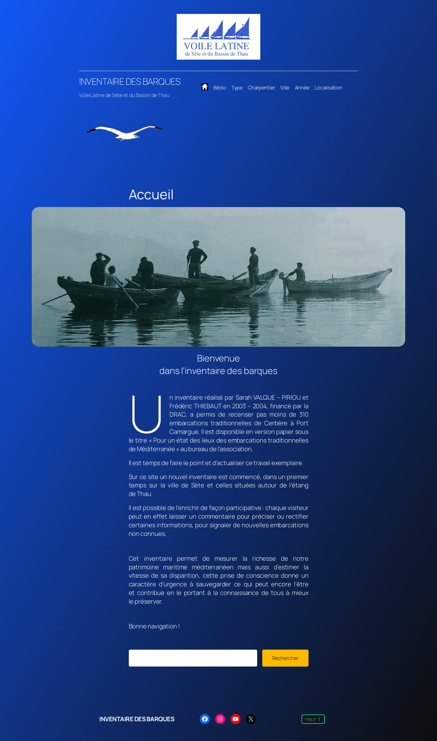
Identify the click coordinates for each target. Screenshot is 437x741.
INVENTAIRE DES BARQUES (129, 81)
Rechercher (285, 658)
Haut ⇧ (313, 719)
